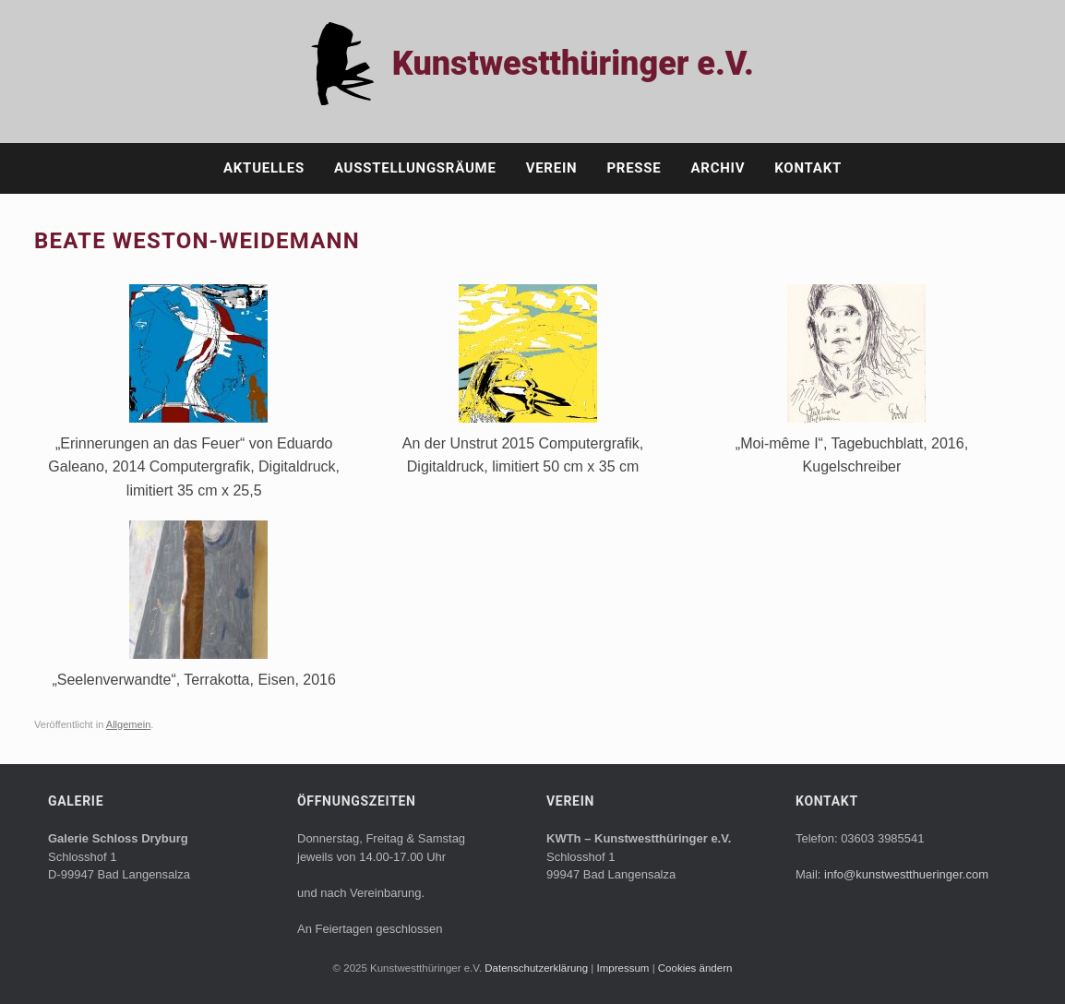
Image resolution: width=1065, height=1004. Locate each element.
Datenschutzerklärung (538, 968)
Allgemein (128, 724)
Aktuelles (264, 168)
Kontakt (808, 168)
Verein (552, 168)
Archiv (718, 168)
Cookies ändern (695, 968)
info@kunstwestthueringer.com (906, 874)
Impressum (624, 968)
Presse (633, 168)
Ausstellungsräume (415, 168)
